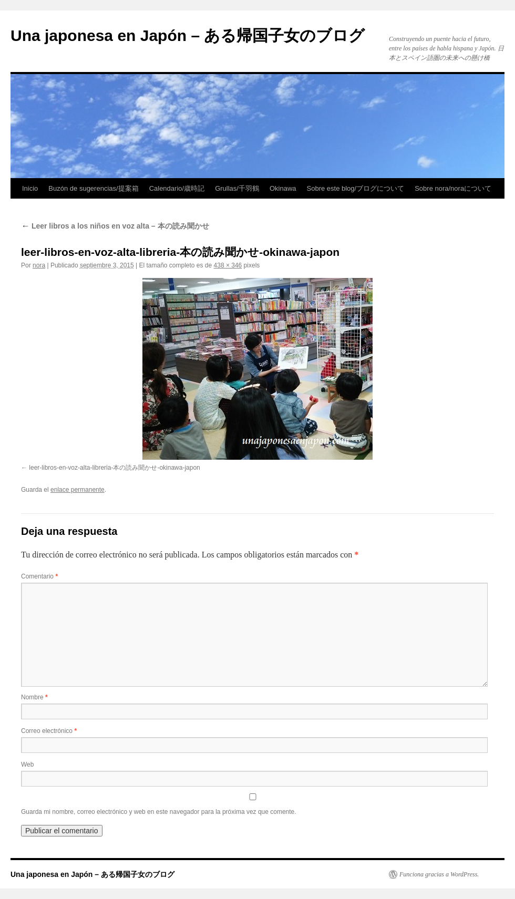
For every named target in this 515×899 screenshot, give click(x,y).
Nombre (34, 697)
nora (39, 265)
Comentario (39, 576)
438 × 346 (228, 265)
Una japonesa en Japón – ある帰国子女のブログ (188, 35)
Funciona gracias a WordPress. (439, 874)
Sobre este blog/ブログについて (356, 188)
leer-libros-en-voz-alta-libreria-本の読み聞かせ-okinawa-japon (114, 467)
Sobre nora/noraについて (453, 188)
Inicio (30, 188)
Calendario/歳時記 (177, 188)
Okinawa (283, 188)
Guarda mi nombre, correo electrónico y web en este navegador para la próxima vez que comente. (158, 811)
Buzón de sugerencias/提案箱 (93, 188)
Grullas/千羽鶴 (237, 188)
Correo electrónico (49, 731)
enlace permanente (77, 489)
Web (27, 764)
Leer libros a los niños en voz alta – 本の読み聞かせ (115, 226)
